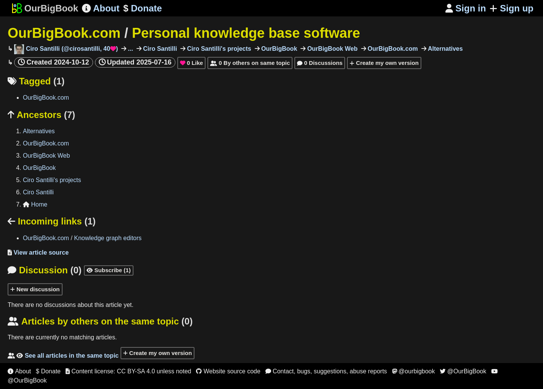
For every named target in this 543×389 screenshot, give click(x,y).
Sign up (511, 8)
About (100, 8)
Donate (142, 8)
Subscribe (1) (108, 270)
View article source (38, 252)
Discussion (45, 270)
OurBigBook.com (64, 33)
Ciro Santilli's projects (218, 48)
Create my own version (384, 63)
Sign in (465, 8)
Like (191, 63)
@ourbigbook (413, 371)
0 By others (250, 63)
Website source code (228, 371)
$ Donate (48, 371)
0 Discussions (319, 63)
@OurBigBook (463, 371)
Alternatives (444, 48)
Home (35, 204)
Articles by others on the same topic (100, 321)
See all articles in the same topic (63, 355)
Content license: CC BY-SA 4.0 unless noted (128, 371)
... (129, 48)
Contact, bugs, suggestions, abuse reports (326, 371)
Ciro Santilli (159, 48)
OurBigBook (278, 48)
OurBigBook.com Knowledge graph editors (82, 238)
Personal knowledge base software (246, 33)
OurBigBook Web (331, 48)
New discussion (35, 289)
